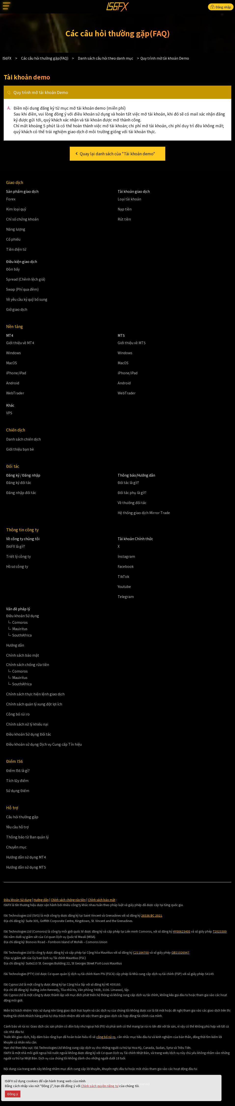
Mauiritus (20, 628)
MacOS (11, 362)
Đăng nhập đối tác (21, 492)
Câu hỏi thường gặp (22, 816)
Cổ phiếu (13, 239)
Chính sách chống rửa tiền (68, 900)
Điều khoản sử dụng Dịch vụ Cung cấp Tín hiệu (44, 744)
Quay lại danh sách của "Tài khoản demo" (117, 153)
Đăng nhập (220, 7)
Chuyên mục (16, 847)
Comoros (20, 622)
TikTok (123, 576)
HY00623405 (181, 931)
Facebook (126, 566)
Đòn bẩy (13, 269)
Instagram (126, 556)
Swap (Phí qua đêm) (22, 289)
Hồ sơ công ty (17, 566)
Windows (13, 352)
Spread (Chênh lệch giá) (25, 279)
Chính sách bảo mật (22, 655)
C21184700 (141, 952)
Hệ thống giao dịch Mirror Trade (144, 512)
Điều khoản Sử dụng (17, 900)
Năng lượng (15, 229)
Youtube (124, 586)
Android (12, 382)
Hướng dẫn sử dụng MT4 (26, 857)
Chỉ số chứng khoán (22, 219)
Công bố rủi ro (18, 714)
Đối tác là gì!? (128, 482)
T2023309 (220, 931)
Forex (10, 198)
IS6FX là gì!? (15, 546)
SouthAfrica (22, 635)
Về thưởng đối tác (132, 502)
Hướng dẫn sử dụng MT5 (26, 867)
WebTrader (15, 392)
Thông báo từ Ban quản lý (27, 836)
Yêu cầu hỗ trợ (17, 826)
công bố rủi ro (105, 1037)
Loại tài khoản (129, 198)
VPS (9, 412)
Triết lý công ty (18, 556)
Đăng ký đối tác (18, 482)
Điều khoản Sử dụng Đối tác (28, 734)
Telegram (126, 596)
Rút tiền (124, 219)
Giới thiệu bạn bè (20, 449)
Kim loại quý (16, 209)
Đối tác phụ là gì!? (132, 492)
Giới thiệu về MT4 (20, 342)
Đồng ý (12, 1094)
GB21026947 (180, 952)
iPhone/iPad (16, 372)
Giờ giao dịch (16, 309)
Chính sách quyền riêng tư (99, 1085)
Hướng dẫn (15, 645)
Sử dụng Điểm (17, 790)
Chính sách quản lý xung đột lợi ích (34, 704)
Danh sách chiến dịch (23, 439)
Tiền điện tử (16, 249)
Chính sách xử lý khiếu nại (27, 724)
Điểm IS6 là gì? (18, 770)
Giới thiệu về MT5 (132, 342)
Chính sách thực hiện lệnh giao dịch (35, 693)
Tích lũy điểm (17, 780)
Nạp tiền (125, 209)
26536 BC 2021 (151, 915)
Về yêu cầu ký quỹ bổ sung (26, 299)
